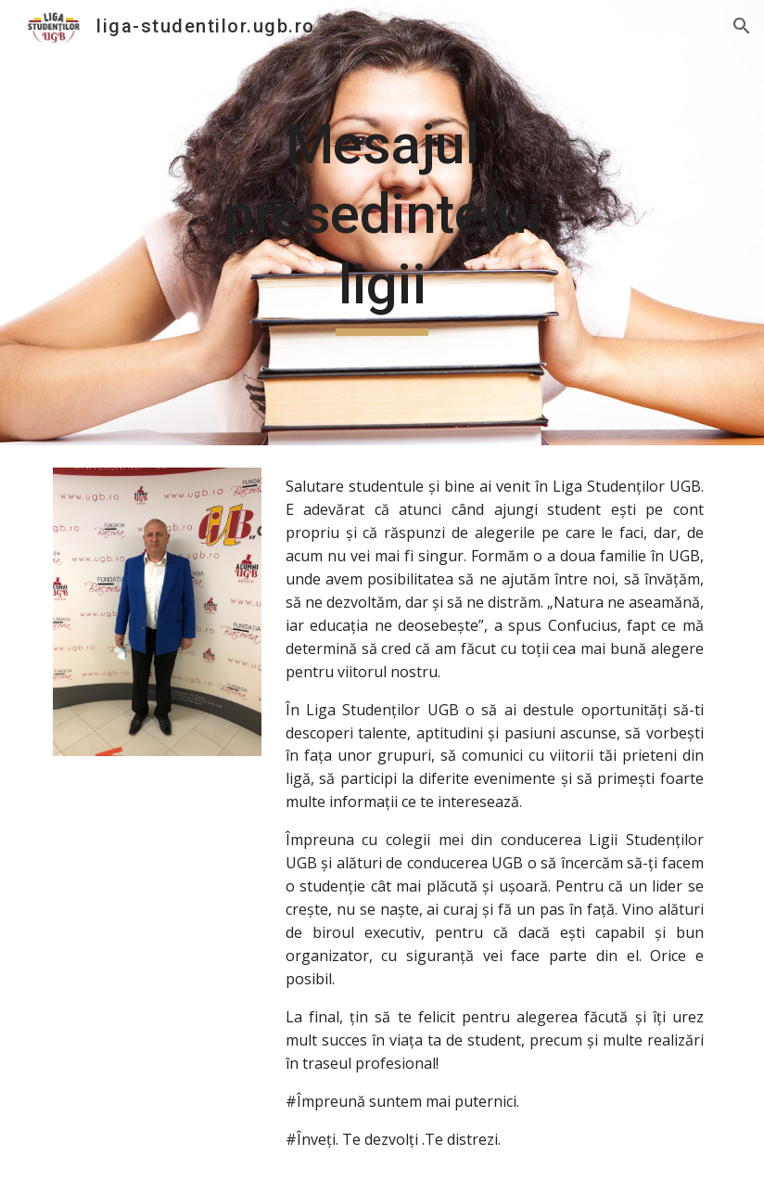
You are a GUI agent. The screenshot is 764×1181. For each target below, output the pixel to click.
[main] (381, 223)
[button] (741, 26)
